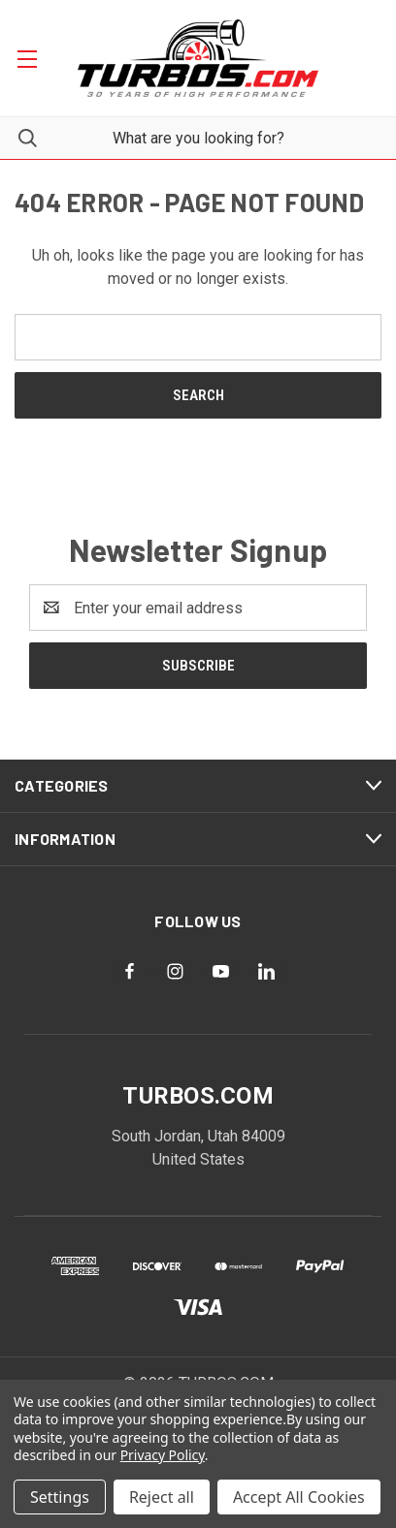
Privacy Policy (162, 1455)
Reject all (161, 1497)
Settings (59, 1497)
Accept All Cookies (299, 1497)
